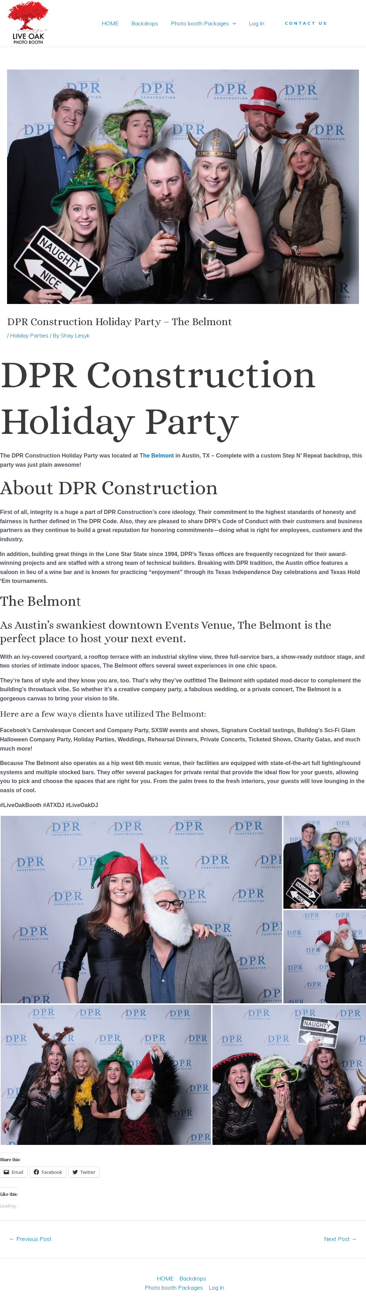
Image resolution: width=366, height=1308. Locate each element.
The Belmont (157, 456)
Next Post (340, 1238)
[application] (231, 23)
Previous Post (30, 1238)
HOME (112, 23)
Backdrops (145, 23)
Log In (254, 23)
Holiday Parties (29, 335)
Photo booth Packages (202, 23)
